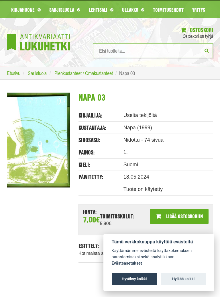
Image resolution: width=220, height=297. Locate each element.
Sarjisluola (64, 9)
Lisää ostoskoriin (179, 216)
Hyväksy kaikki (134, 279)
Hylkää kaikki (183, 279)
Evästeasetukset (127, 263)
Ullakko (133, 9)
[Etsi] (207, 50)
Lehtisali (101, 9)
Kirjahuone (26, 9)
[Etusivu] (38, 33)
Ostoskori (197, 30)
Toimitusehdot (168, 9)
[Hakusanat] (153, 50)
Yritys (198, 9)
